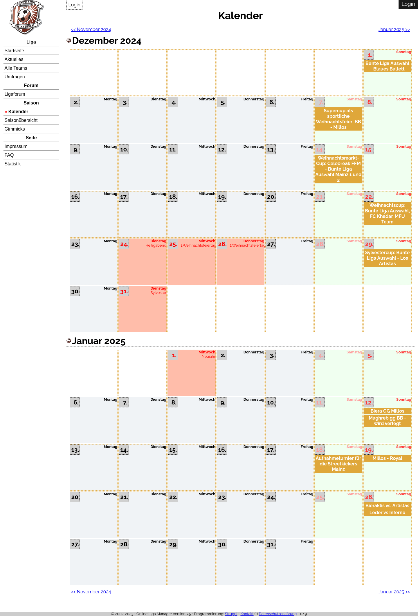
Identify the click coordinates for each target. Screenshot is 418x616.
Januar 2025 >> (394, 29)
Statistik (13, 163)
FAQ (9, 155)
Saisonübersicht (21, 120)
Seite (31, 137)
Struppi (231, 614)
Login (74, 5)
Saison (31, 102)
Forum (31, 85)
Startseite (14, 50)
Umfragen (15, 76)
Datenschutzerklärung (278, 614)
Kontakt (246, 614)
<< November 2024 (91, 29)
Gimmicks (15, 129)
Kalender (18, 111)
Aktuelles (14, 59)
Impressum (16, 146)
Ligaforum (15, 94)
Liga (31, 41)
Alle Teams (16, 68)
